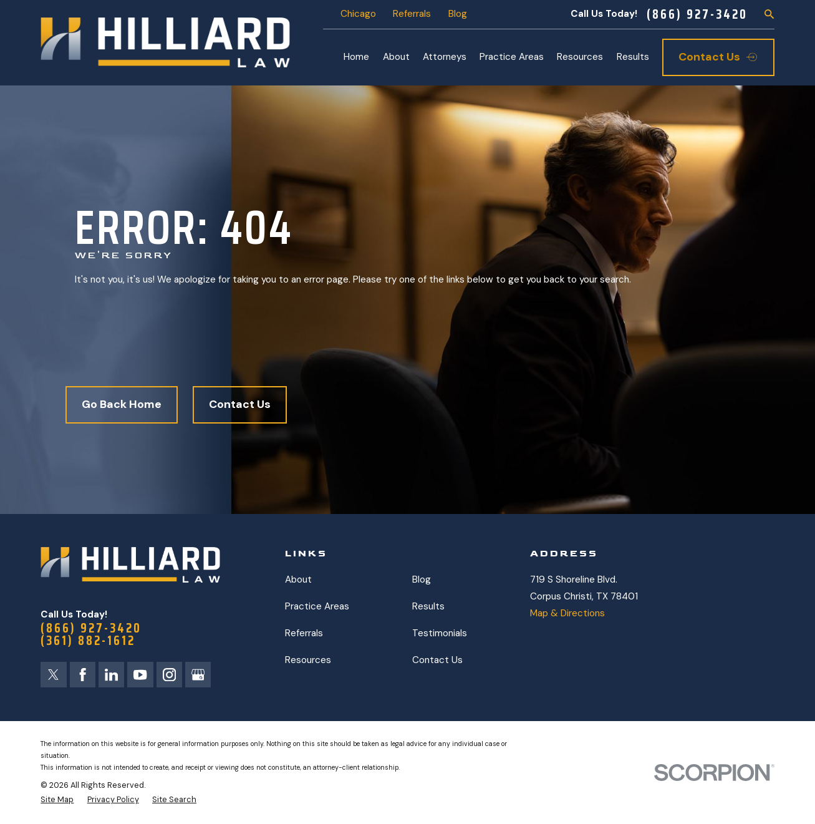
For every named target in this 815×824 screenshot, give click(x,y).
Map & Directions (567, 613)
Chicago (358, 13)
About (298, 579)
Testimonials (439, 633)
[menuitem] (57, 800)
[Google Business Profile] (198, 674)
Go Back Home (122, 404)
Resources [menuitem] (580, 57)
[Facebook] (82, 674)
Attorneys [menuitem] (444, 57)
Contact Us (240, 404)
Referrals (412, 13)
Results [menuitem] (633, 57)
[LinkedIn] (111, 674)
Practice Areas (317, 606)
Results (428, 606)
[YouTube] (140, 674)
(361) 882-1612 (88, 640)
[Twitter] (53, 674)
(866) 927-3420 (697, 14)
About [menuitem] (396, 57)
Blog (457, 13)
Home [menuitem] (356, 57)
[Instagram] (169, 674)
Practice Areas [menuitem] (512, 57)
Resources (308, 660)
